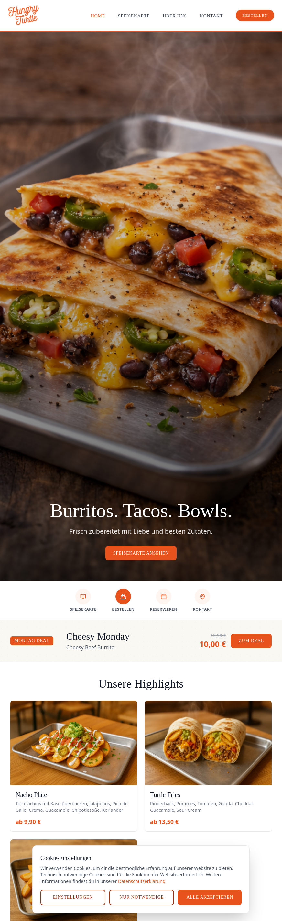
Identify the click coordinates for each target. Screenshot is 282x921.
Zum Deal (251, 640)
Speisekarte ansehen (141, 553)
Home (98, 16)
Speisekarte (134, 16)
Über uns (175, 16)
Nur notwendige (142, 897)
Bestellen (255, 15)
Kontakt (211, 16)
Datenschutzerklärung (141, 881)
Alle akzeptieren (209, 897)
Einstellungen (73, 897)
